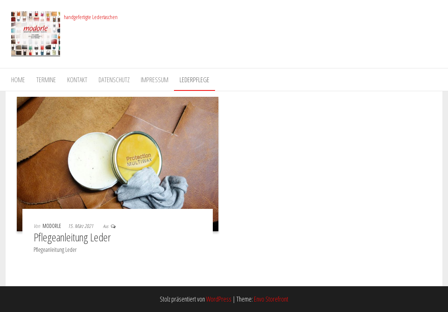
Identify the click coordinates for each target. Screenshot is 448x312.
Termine (46, 79)
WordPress (218, 298)
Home (18, 79)
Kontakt (77, 79)
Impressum (154, 79)
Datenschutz (114, 79)
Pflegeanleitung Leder (72, 237)
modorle (52, 225)
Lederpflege (194, 79)
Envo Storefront (271, 298)
